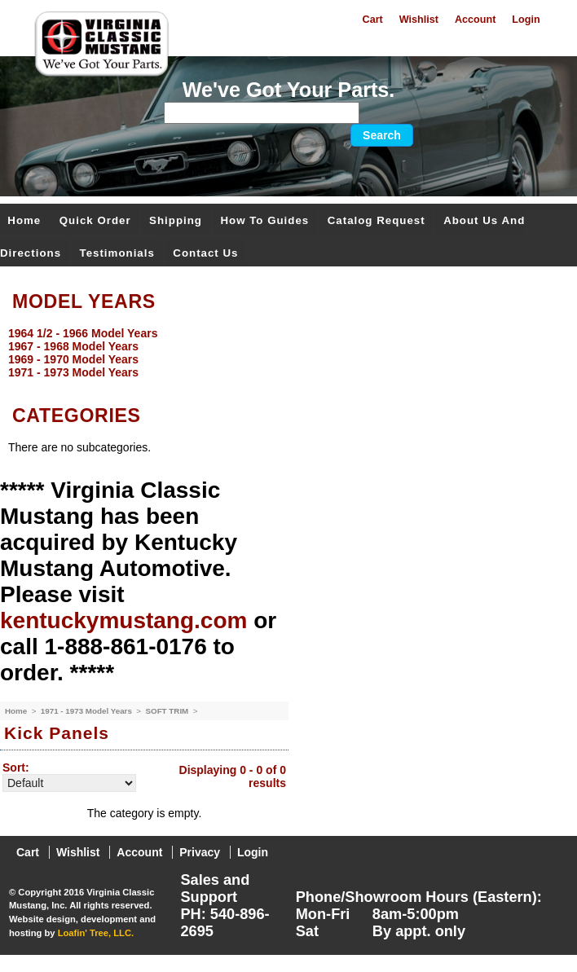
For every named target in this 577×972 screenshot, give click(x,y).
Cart (373, 19)
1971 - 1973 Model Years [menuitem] (73, 372)
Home (24, 220)
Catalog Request (376, 220)
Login (526, 19)
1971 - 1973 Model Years (87, 710)
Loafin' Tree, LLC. (96, 933)
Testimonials (117, 253)
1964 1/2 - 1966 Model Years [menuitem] (82, 333)
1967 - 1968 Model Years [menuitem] (73, 346)
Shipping (175, 220)
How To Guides (264, 220)
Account (475, 19)
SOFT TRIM (168, 710)
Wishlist (418, 19)
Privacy (199, 852)
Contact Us (205, 253)
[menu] (284, 353)
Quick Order (95, 220)
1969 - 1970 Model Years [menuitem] (73, 359)
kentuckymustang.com (123, 620)
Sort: (15, 767)
